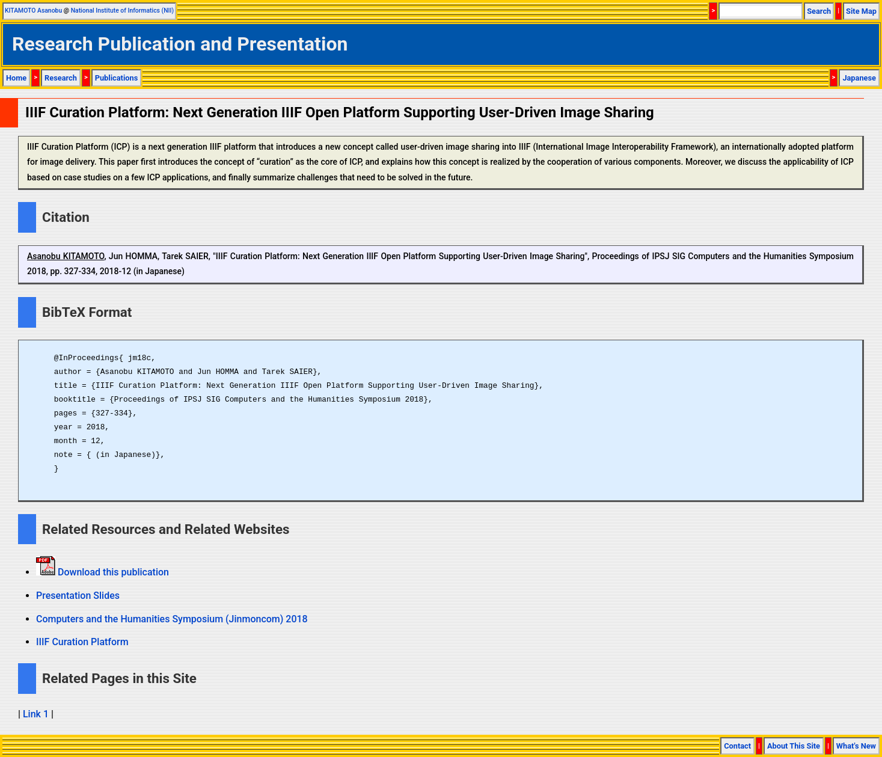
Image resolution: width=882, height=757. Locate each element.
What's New (856, 745)
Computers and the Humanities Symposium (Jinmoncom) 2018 (172, 619)
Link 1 (36, 714)
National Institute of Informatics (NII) (122, 10)
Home (16, 77)
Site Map (861, 11)
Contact (737, 745)
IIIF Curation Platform (82, 642)
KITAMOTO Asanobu (33, 10)
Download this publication (112, 572)
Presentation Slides (78, 595)
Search (819, 11)
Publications (116, 77)
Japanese (859, 77)
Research (60, 77)
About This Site (793, 745)
